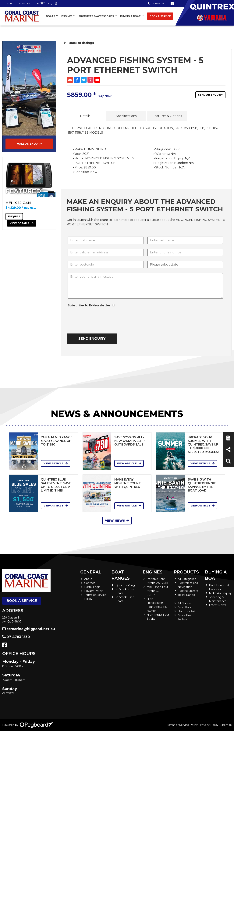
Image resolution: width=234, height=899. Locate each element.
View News (117, 520)
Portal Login (92, 587)
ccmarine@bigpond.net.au (28, 629)
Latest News (217, 605)
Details (85, 116)
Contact (89, 583)
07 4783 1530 (156, 3)
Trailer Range (186, 595)
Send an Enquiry (210, 94)
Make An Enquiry (220, 593)
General (90, 572)
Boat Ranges (121, 575)
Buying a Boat (130, 16)
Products (186, 572)
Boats (50, 16)
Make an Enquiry (29, 143)
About (9, 3)
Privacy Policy (93, 591)
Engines (66, 16)
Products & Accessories (96, 16)
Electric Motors (188, 591)
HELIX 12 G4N (18, 203)
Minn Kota (184, 607)
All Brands (184, 603)
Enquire (14, 216)
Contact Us (24, 3)
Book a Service (160, 16)
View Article (56, 463)
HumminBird (186, 611)
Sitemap (226, 725)
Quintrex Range (125, 585)
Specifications (126, 116)
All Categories (187, 579)
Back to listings (79, 43)
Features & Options (167, 116)
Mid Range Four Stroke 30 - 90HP (157, 591)
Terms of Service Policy (182, 725)
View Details (22, 223)
